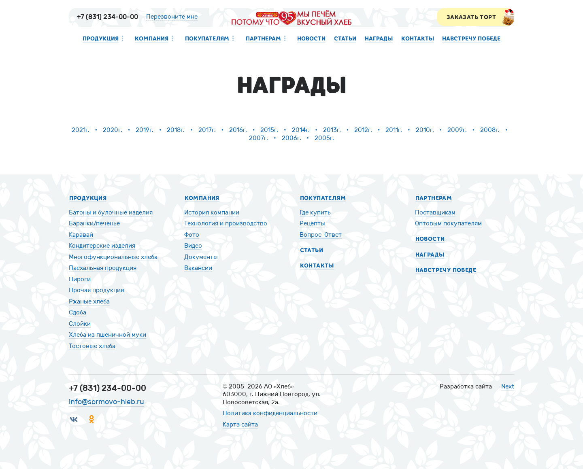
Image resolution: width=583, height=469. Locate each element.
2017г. (207, 130)
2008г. (490, 130)
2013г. (332, 130)
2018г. (176, 130)
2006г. (291, 138)
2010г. (425, 130)
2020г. (112, 130)
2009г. (457, 130)
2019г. (144, 130)
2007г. (258, 138)
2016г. (238, 130)
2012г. (363, 130)
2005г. (324, 138)
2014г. (301, 130)
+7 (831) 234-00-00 (107, 17)
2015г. (269, 130)
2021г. (80, 130)
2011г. (393, 130)
